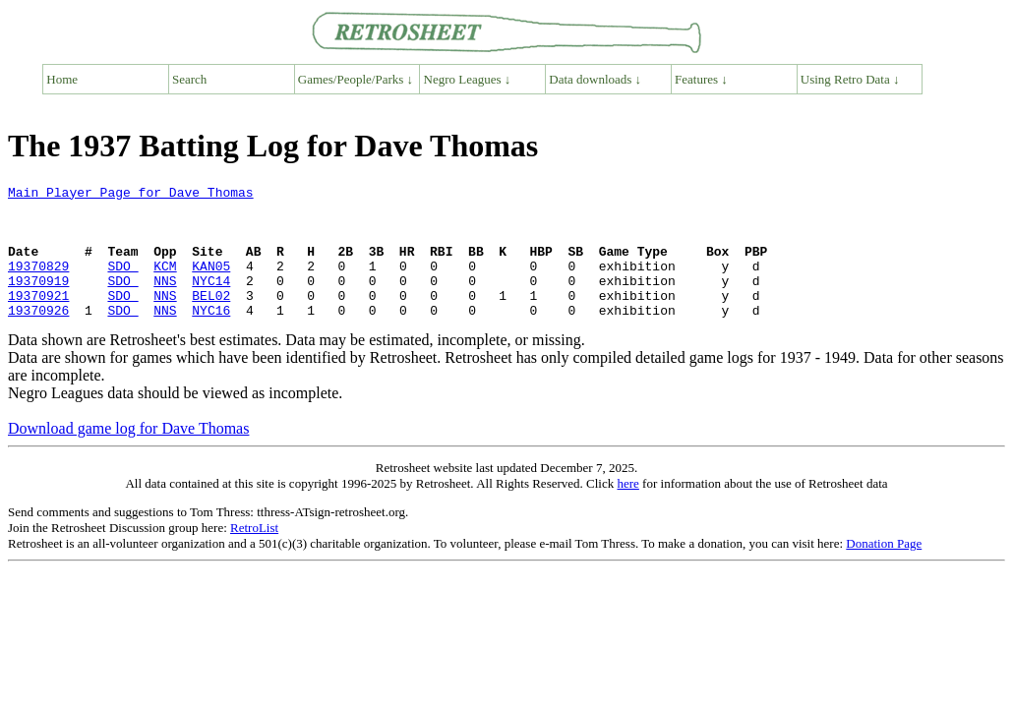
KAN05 (211, 283)
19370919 (38, 301)
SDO (122, 283)
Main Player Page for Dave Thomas (131, 195)
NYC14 (211, 301)
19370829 (38, 283)
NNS (164, 301)
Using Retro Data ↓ (850, 79)
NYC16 (211, 336)
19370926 (38, 336)
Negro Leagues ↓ (467, 79)
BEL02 (211, 318)
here (627, 509)
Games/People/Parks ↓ (355, 79)
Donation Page (884, 569)
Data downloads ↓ (595, 79)
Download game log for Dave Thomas (128, 454)
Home (62, 79)
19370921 (38, 318)
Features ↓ (701, 79)
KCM (164, 283)
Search (189, 79)
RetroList (254, 554)
